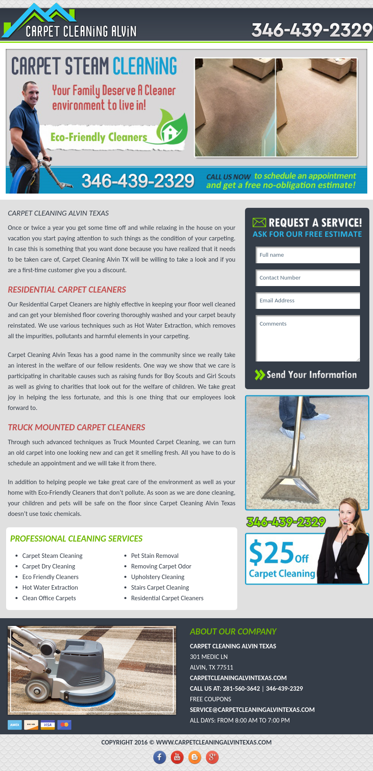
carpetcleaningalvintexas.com (238, 678)
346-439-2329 (284, 688)
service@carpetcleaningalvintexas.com (252, 710)
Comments (308, 338)
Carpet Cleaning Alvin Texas (233, 646)
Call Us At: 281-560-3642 (225, 688)
